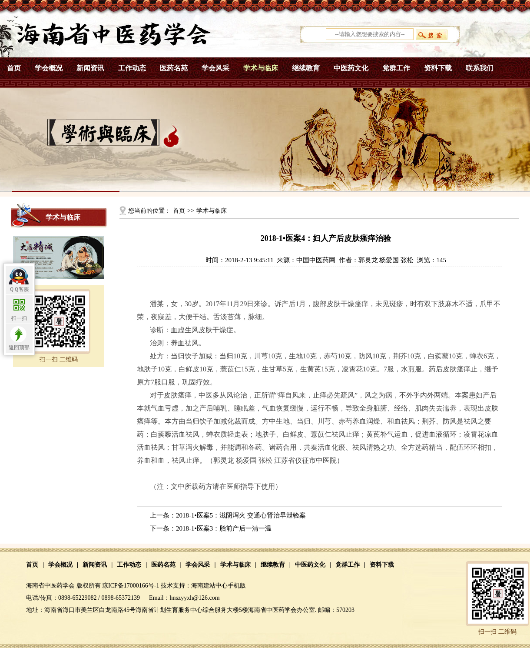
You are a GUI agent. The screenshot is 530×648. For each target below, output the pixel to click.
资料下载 (438, 68)
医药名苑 (174, 68)
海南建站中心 (209, 585)
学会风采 (215, 68)
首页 (14, 68)
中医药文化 (351, 68)
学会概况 (49, 68)
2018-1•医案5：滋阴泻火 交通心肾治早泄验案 (241, 515)
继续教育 (306, 68)
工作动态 (132, 68)
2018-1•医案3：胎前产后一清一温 (224, 528)
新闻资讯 (90, 68)
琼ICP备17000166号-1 (130, 585)
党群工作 (396, 68)
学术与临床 (260, 68)
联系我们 (480, 68)
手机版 (237, 585)
